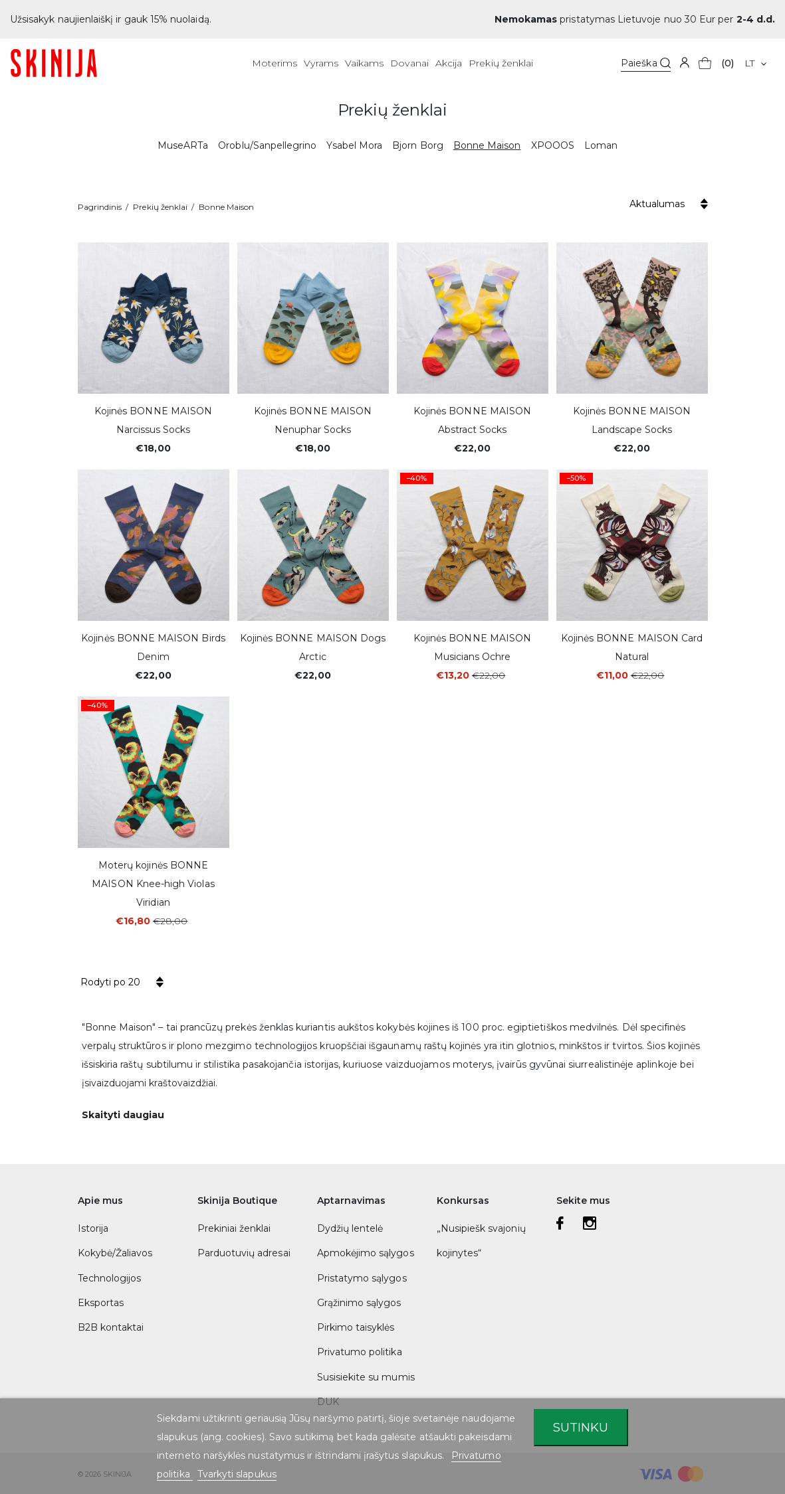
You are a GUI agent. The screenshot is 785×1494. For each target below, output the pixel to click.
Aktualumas (657, 204)
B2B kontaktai (111, 1327)
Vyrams (321, 63)
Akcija (448, 63)
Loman (600, 145)
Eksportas (101, 1303)
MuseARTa (183, 145)
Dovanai (409, 63)
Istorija (93, 1228)
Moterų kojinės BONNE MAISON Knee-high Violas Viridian (153, 883)
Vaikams (364, 63)
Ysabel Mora (354, 145)
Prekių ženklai (501, 63)
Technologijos (110, 1278)
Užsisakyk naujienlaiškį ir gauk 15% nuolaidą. (110, 19)
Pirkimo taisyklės (356, 1327)
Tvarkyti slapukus (237, 1474)
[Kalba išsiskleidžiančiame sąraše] (755, 63)
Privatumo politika (359, 1352)
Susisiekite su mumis (366, 1377)
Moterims (274, 63)
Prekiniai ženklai (234, 1228)
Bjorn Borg (417, 145)
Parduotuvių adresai (243, 1253)
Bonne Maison (487, 145)
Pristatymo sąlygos (362, 1278)
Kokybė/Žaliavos (115, 1253)
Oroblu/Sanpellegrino (267, 145)
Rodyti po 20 (110, 982)
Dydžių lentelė (350, 1228)
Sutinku (580, 1427)
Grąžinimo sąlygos (359, 1303)
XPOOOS (552, 145)
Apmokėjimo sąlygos (365, 1253)
